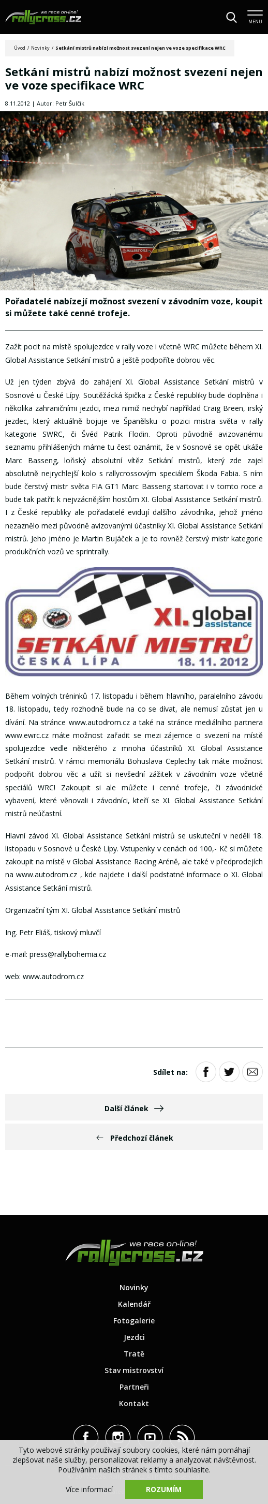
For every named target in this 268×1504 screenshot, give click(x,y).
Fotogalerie (134, 1320)
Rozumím (164, 1489)
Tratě (134, 1354)
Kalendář (134, 1304)
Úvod (19, 48)
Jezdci (134, 1337)
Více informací (89, 1489)
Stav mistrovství (134, 1370)
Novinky (40, 48)
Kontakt (134, 1403)
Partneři (134, 1387)
